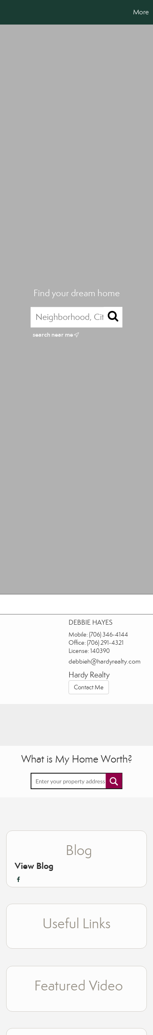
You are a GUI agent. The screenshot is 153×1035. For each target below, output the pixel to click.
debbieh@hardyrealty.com (105, 661)
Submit (114, 780)
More (141, 12)
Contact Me (89, 687)
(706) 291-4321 (105, 642)
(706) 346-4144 (108, 634)
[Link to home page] (7, 12)
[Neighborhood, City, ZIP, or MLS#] (76, 317)
